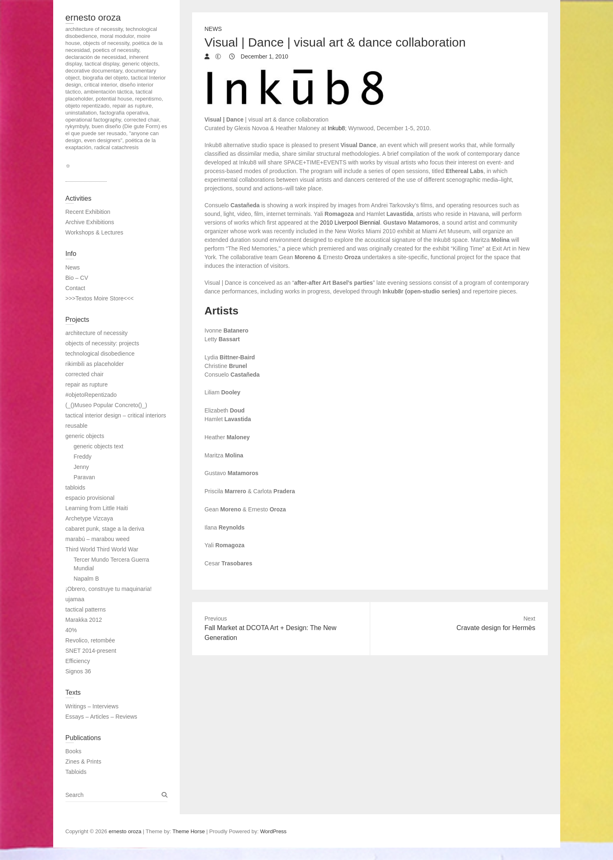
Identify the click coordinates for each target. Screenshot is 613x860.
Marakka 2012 (84, 619)
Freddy (83, 456)
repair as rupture (87, 384)
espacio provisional (90, 497)
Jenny (81, 467)
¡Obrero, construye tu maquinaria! (109, 589)
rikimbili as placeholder (95, 364)
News (213, 29)
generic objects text (99, 446)
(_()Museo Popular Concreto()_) (106, 405)
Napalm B (86, 578)
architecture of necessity (97, 333)
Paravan (84, 477)
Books (74, 751)
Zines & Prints (83, 761)
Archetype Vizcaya (89, 518)
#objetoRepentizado (91, 394)
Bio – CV (77, 277)
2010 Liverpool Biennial (350, 222)
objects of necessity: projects (102, 343)
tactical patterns (86, 609)
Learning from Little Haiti (97, 508)
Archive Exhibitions (90, 222)
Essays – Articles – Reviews (101, 716)
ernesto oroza (93, 17)
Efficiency (78, 661)
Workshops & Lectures (95, 232)
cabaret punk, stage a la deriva (105, 528)
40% (71, 630)
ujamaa (75, 599)
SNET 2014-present (91, 650)
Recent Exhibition (88, 212)
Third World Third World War (102, 549)
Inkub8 (336, 128)
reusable (77, 425)
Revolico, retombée (90, 640)
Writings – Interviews (92, 706)
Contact (75, 288)
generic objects (85, 436)
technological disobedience (100, 353)
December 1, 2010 (263, 56)
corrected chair (85, 374)
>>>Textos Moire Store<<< (100, 298)
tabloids (75, 487)
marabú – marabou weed (98, 539)
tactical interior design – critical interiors (116, 415)
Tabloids (76, 772)
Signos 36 (78, 671)
